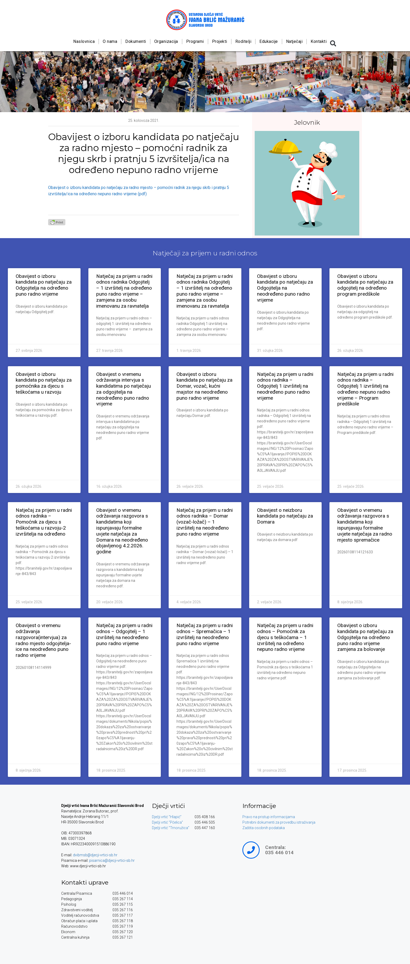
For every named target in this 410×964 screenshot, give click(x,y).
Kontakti (319, 41)
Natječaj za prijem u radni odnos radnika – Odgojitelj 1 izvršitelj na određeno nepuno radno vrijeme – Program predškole (365, 389)
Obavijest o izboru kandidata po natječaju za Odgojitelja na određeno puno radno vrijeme (44, 285)
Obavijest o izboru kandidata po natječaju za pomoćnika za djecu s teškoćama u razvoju (44, 383)
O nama (110, 41)
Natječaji (294, 41)
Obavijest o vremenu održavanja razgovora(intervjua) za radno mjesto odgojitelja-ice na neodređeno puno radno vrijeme (43, 640)
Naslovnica (84, 41)
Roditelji (243, 41)
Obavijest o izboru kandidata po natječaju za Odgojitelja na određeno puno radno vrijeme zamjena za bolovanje (365, 637)
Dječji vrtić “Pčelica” (167, 822)
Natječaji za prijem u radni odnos (205, 253)
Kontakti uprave (85, 882)
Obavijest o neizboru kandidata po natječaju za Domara (285, 516)
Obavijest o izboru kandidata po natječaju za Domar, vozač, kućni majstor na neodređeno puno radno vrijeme (204, 386)
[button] (333, 43)
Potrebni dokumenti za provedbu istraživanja (278, 822)
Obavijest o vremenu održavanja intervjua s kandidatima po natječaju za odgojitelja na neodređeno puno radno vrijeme (123, 389)
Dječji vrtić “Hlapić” (166, 817)
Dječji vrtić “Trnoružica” (170, 828)
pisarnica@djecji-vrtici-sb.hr (112, 860)
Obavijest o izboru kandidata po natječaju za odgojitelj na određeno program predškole (365, 285)
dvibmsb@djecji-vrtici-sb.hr (95, 855)
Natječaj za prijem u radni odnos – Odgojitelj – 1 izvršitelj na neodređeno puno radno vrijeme (124, 634)
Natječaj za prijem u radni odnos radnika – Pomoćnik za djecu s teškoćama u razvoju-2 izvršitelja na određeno (44, 522)
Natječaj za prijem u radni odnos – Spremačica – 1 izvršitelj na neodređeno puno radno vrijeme (204, 634)
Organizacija (166, 41)
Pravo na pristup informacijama (268, 817)
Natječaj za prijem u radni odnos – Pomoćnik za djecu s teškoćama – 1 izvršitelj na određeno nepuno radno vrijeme (285, 637)
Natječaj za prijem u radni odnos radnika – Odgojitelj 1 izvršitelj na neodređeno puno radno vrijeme (285, 386)
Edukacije (268, 41)
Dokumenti (135, 41)
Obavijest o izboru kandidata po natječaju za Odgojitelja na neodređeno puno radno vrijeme (285, 288)
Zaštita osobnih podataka (263, 828)
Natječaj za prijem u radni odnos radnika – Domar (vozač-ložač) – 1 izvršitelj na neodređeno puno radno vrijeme (204, 522)
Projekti (219, 41)
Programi (195, 41)
